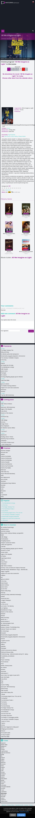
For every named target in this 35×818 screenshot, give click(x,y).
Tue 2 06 (9, 69)
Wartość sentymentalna (9, 233)
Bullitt (2, 535)
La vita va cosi (4, 604)
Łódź (2, 770)
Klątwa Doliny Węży (6, 590)
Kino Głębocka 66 (5, 477)
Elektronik (3, 469)
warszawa (12, 2)
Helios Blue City (5, 471)
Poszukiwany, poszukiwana (7, 656)
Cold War (3, 546)
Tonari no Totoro (5, 721)
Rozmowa (3, 671)
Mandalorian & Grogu (6, 610)
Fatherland (3, 440)
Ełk (1, 756)
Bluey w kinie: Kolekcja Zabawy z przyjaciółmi (12, 533)
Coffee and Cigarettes (6, 544)
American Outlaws (5, 531)
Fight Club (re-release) (6, 403)
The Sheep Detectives (6, 715)
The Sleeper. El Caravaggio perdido (9, 717)
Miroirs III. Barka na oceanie (26, 251)
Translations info (19, 805)
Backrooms (4, 435)
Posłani (3, 658)
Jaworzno (3, 762)
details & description (17, 58)
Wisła (2, 496)
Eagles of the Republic (6, 409)
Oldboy (3, 644)
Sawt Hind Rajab (5, 677)
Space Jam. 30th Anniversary (8, 407)
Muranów (3, 491)
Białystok (3, 743)
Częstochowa (4, 751)
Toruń (2, 790)
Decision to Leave (5, 550)
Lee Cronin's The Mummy (7, 606)
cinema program (8, 58)
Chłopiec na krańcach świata (8, 542)
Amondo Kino (4, 452)
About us (4, 805)
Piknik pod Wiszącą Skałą (7, 652)
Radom (3, 777)
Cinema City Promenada (7, 466)
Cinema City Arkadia (6, 456)
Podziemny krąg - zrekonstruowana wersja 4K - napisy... (14, 654)
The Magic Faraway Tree (7, 350)
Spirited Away (4, 688)
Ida (1, 577)
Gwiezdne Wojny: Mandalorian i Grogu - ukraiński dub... (14, 569)
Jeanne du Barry (5, 585)
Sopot (2, 783)
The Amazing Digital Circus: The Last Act (12, 512)
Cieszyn (3, 749)
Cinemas (6, 448)
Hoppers (3, 575)
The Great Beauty (5, 706)
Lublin (2, 769)
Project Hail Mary (5, 660)
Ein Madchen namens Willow (8, 427)
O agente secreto (5, 640)
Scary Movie (4, 411)
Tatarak (3, 694)
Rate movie (8, 190)
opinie (28, 58)
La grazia (3, 602)
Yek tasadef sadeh (5, 732)
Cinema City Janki (5, 462)
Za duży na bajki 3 (5, 734)
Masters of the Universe (7, 413)
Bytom (2, 748)
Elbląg (2, 754)
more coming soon (6, 444)
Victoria (3, 725)
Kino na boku (4, 479)
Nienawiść (3, 633)
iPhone (31, 805)
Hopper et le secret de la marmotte (10, 387)
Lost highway (4, 608)
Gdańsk (3, 757)
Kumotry (3, 422)
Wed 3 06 (12, 69)
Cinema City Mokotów (6, 464)
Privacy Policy (10, 805)
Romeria (3, 391)
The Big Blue (4, 698)
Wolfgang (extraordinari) (7, 729)
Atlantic (3, 454)
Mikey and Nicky (5, 352)
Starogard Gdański (5, 786)
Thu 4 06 (15, 69)
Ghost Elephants (5, 426)
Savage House (4, 424)
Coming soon (8, 400)
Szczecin (3, 788)
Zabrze (2, 798)
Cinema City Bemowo (6, 458)
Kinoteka (3, 485)
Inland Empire (4, 583)
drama (8, 128)
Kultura (2, 487)
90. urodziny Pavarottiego (7, 527)
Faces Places (4, 562)
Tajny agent (26, 233)
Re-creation (4, 375)
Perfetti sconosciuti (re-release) (9, 650)
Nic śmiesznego (5, 631)
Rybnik (2, 780)
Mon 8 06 (26, 69)
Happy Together (5, 571)
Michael (9, 251)
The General (4, 704)
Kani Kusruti (7, 136)
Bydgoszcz (3, 746)
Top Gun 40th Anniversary (7, 395)
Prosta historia (4, 661)
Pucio (2, 663)
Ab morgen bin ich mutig (7, 365)
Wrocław (3, 796)
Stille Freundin (4, 369)
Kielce (2, 765)
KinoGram (3, 481)
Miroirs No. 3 (4, 619)
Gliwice (2, 761)
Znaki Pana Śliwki (5, 380)
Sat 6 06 (21, 69)
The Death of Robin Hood (7, 442)
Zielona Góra (4, 801)
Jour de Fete (4, 588)
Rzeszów (3, 782)
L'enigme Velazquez (6, 600)
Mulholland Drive (5, 625)
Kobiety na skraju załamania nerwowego (11, 594)
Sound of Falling (5, 684)
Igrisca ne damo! (5, 384)
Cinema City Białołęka (6, 460)
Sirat (2, 683)
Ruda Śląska (4, 778)
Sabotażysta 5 (4, 673)
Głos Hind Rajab (26, 215)
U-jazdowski (4, 494)
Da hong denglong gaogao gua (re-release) (12, 376)
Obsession (3, 389)
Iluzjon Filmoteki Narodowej (8, 473)
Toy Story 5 (4, 431)
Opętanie (3, 646)
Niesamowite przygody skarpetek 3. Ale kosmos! (13, 356)
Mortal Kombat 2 (5, 621)
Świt (2, 492)
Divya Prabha (14, 136)
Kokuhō (3, 596)
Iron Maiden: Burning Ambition (8, 385)
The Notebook (4, 711)
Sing (2, 681)
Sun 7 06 (23, 69)
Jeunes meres (4, 371)
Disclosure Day (4, 416)
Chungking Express (5, 540)
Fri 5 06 (18, 69)
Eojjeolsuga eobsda (6, 558)
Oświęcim (3, 774)
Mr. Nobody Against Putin (7, 623)
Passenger (3, 373)
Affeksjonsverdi (5, 529)
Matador (3, 613)
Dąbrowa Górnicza (5, 752)
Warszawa (4, 793)
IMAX (2, 475)
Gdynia (2, 759)
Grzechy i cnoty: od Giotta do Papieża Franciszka (13, 567)
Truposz (3, 723)
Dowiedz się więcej (24, 811)
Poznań (3, 775)
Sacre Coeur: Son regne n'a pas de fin (10, 675)
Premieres (7, 346)
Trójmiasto (4, 791)
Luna (2, 489)
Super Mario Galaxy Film (7, 692)
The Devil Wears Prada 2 (8, 509)
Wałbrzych (3, 795)
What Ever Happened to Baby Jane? (10, 727)
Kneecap (3, 592)
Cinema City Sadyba (6, 468)
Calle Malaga (4, 420)
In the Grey (3, 359)
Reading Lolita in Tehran (7, 436)
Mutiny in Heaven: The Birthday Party (10, 627)
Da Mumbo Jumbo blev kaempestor (10, 354)
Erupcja (3, 363)
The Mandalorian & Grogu (7, 367)
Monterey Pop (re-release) (7, 438)
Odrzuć (13, 815)
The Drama (4, 702)
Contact (26, 805)
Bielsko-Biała (4, 744)
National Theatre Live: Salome (8, 629)
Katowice (3, 764)
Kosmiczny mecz (5, 598)
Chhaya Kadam (22, 136)
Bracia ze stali (9, 215)
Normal (3, 638)
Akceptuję (21, 815)
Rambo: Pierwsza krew (6, 665)
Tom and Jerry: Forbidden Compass (10, 358)
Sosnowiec (3, 785)
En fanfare (3, 556)
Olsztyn (3, 772)
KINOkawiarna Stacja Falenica (8, 483)
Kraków (3, 767)
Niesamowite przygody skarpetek (10, 516)
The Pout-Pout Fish (6, 713)
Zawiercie (3, 799)
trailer (24, 58)
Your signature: (5, 330)
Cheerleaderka (4, 539)
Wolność (3, 731)
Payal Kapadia (9, 38)
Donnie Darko (4, 552)
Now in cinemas (9, 525)
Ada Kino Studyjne (5, 450)
